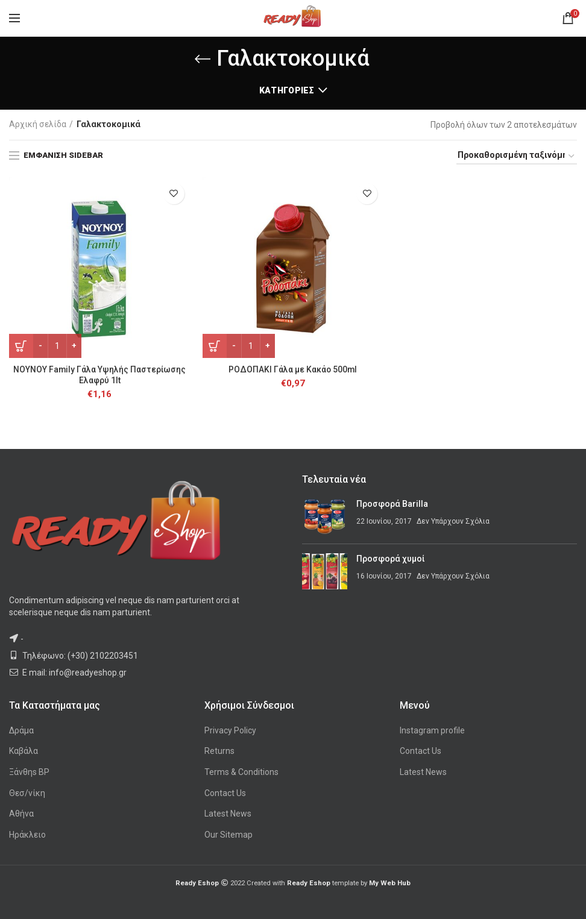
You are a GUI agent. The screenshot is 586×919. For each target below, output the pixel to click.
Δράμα (21, 730)
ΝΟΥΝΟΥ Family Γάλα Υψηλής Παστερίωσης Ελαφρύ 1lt (99, 375)
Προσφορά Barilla (392, 504)
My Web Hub (390, 884)
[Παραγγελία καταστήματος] (516, 157)
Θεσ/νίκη (27, 793)
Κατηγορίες (286, 90)
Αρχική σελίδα (37, 124)
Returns (219, 751)
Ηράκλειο (27, 834)
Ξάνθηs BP (29, 772)
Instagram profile (432, 730)
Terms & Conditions (241, 772)
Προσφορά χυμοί (390, 559)
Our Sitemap (228, 834)
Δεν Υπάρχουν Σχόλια (453, 521)
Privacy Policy (230, 730)
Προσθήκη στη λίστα (173, 193)
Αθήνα (21, 813)
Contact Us (225, 793)
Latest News (227, 813)
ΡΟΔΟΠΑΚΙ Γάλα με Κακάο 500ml (293, 369)
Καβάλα (23, 751)
